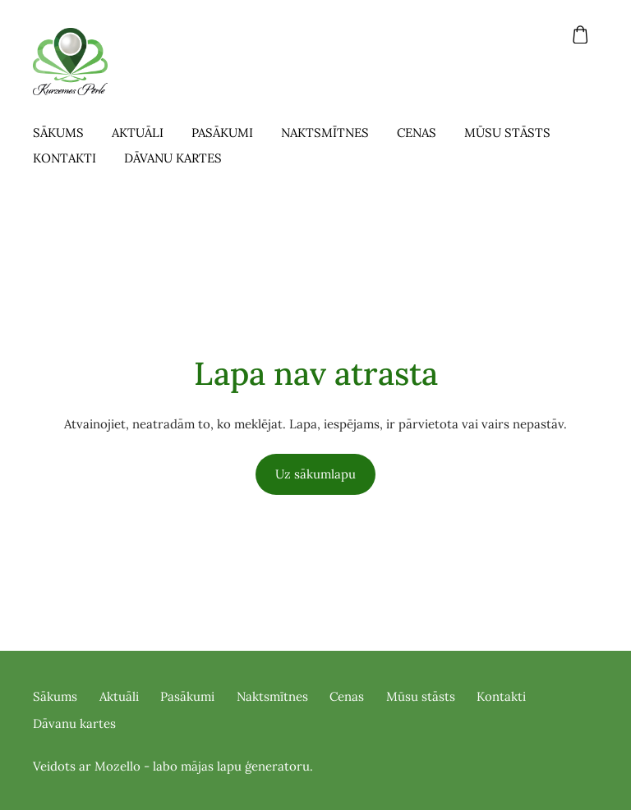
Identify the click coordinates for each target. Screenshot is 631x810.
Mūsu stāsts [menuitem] (507, 132)
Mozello (117, 766)
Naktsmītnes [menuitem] (325, 132)
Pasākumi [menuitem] (222, 132)
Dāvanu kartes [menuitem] (173, 158)
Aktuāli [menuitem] (138, 132)
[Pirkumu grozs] (581, 34)
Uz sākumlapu (315, 474)
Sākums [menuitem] (58, 132)
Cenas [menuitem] (416, 132)
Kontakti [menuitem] (64, 158)
